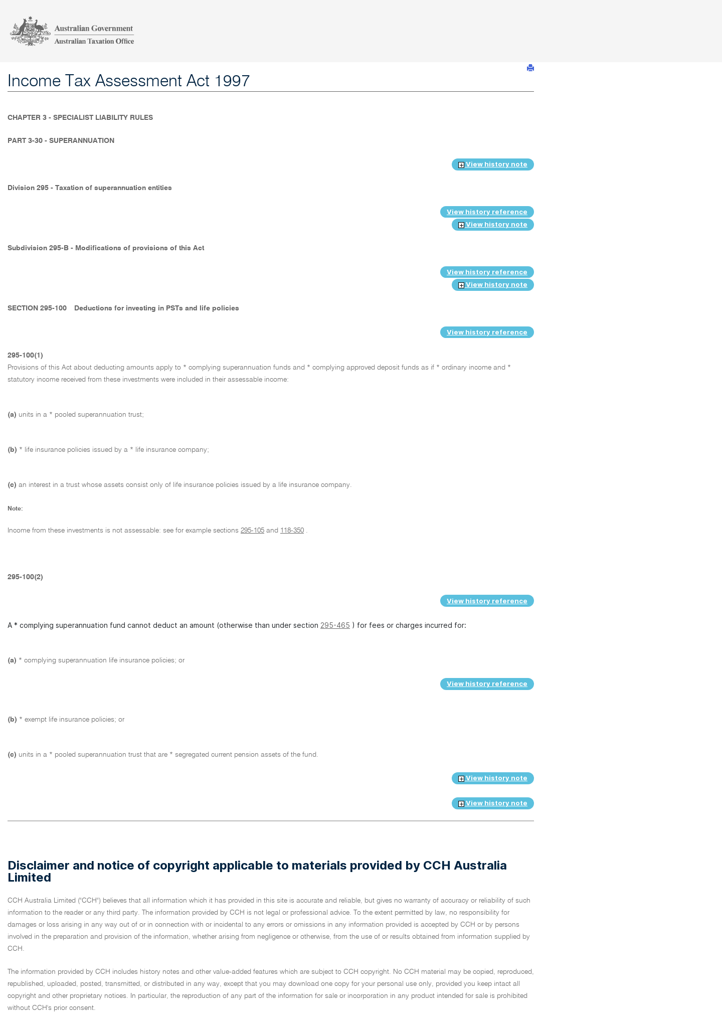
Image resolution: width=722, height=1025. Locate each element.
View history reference (487, 212)
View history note (492, 164)
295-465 (335, 625)
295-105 (252, 530)
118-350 (292, 530)
